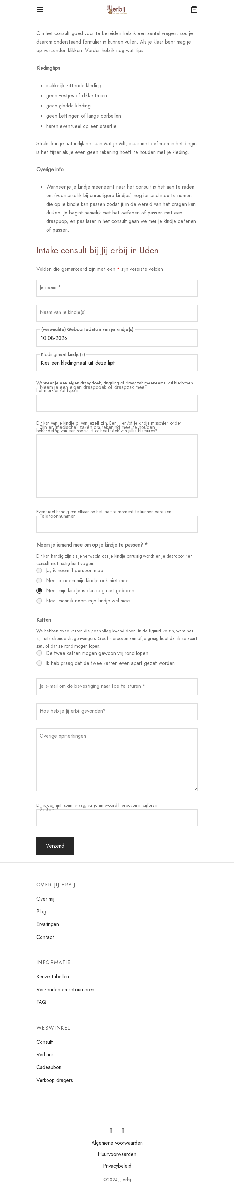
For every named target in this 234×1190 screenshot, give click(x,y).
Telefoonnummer (57, 516)
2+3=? (49, 809)
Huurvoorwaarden (117, 1154)
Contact (45, 937)
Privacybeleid (117, 1165)
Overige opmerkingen (63, 736)
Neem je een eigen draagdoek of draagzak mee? (94, 387)
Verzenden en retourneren (65, 989)
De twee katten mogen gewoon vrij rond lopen (97, 653)
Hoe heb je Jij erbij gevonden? (73, 711)
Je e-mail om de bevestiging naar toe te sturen (92, 686)
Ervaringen (47, 924)
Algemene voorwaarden (117, 1142)
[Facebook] (123, 1131)
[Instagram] (111, 1131)
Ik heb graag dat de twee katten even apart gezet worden (110, 663)
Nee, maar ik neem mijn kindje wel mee (88, 601)
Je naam (50, 287)
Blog (41, 911)
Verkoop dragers (54, 1080)
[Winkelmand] (194, 9)
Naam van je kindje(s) (63, 312)
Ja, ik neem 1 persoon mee (74, 570)
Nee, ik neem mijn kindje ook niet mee (87, 580)
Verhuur (44, 1054)
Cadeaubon (48, 1067)
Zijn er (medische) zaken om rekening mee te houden (97, 427)
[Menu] (40, 9)
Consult (44, 1042)
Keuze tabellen (52, 976)
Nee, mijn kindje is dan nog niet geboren (90, 591)
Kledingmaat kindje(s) (63, 354)
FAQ (41, 1002)
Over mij (45, 899)
